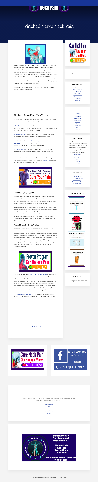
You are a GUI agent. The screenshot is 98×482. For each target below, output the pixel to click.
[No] (96, 3)
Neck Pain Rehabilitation (77, 178)
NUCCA (77, 127)
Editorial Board (77, 157)
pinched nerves (47, 160)
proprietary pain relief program (24, 294)
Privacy (49, 406)
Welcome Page (49, 404)
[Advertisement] (35, 102)
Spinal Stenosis (77, 120)
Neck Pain (28, 327)
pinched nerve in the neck (21, 126)
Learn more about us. (77, 154)
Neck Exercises (77, 96)
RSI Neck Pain (78, 125)
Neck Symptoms (77, 93)
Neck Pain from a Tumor (77, 181)
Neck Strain (77, 115)
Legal (77, 159)
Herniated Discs (77, 116)
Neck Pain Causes (77, 91)
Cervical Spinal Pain (77, 89)
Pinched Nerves (77, 118)
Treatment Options (78, 95)
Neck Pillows (77, 129)
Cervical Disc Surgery (77, 180)
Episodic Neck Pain (78, 176)
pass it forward (79, 282)
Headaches (77, 122)
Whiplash (77, 113)
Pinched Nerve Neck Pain (38, 327)
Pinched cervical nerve (19, 134)
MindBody (77, 100)
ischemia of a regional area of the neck (38, 274)
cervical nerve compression (36, 140)
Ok (65, 3)
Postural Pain (77, 123)
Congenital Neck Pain (77, 183)
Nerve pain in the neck (19, 149)
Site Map (78, 163)
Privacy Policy (78, 161)
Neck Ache (77, 88)
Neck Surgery (78, 98)
